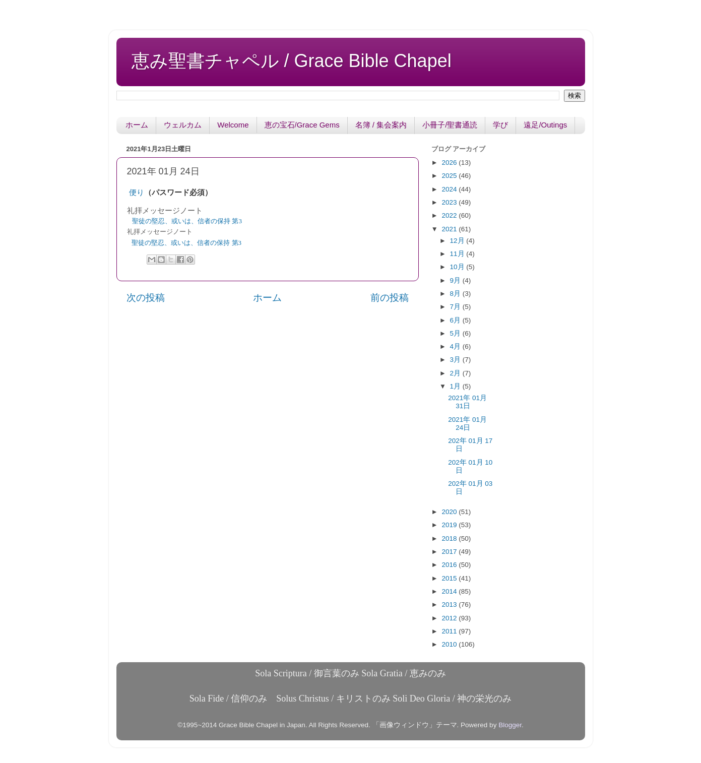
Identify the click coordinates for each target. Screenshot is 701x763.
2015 (450, 578)
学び (500, 124)
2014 (450, 591)
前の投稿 (389, 297)
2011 (450, 631)
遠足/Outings (545, 124)
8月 (456, 293)
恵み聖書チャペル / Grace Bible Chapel (292, 60)
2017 (450, 551)
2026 (450, 162)
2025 (450, 175)
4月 (456, 346)
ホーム (136, 124)
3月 (456, 359)
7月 (456, 306)
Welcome (232, 124)
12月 (458, 240)
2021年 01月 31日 (467, 402)
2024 (450, 189)
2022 (450, 215)
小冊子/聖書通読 (449, 124)
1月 (456, 386)
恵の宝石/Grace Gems (302, 124)
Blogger (510, 725)
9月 (456, 280)
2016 (450, 564)
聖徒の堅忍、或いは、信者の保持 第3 (187, 221)
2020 (450, 512)
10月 (458, 267)
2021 (450, 229)
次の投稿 (145, 297)
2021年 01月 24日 (467, 423)
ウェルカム (183, 124)
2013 (450, 604)
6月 (456, 320)
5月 (456, 333)
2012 (450, 618)
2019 (450, 525)
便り (136, 192)
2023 (450, 202)
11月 (458, 254)
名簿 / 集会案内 (381, 124)
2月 (456, 373)
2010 (450, 644)
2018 (450, 538)
